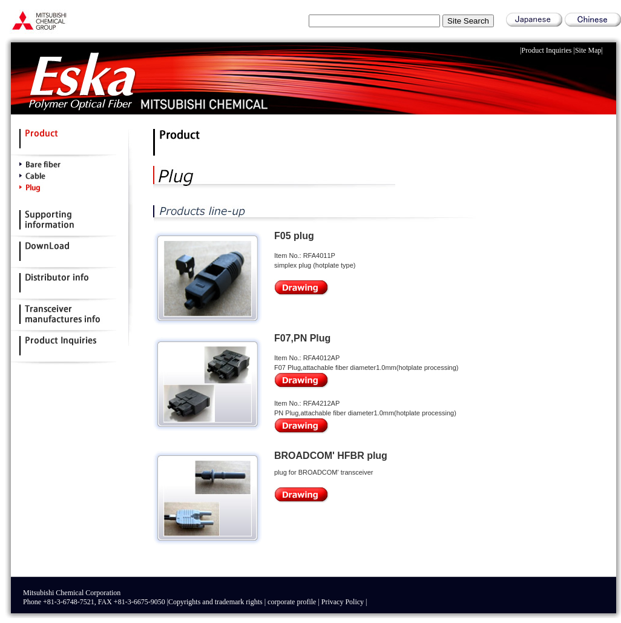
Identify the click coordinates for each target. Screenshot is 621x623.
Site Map (588, 50)
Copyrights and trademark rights (215, 602)
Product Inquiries (547, 50)
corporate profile (292, 602)
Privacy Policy (342, 602)
